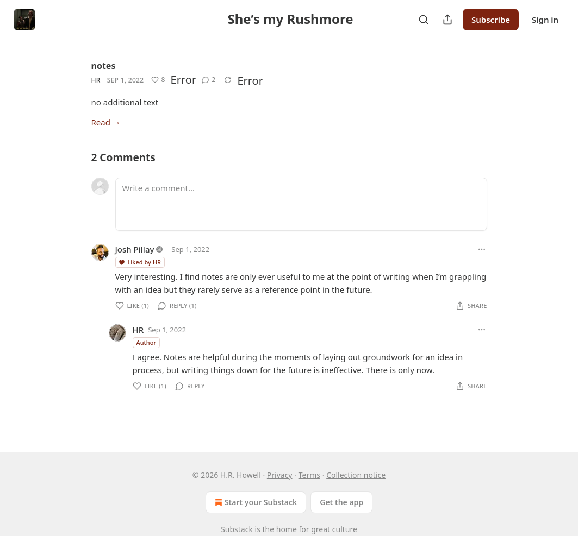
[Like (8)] (158, 79)
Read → (106, 122)
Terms (309, 475)
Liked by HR (139, 262)
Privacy (280, 475)
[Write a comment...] (301, 204)
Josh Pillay (134, 249)
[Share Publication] (447, 19)
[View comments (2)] (208, 79)
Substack (237, 529)
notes (103, 66)
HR (96, 80)
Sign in (545, 19)
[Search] (423, 19)
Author (146, 342)
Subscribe (490, 19)
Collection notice (356, 475)
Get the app (341, 502)
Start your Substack (255, 502)
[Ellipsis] (481, 249)
